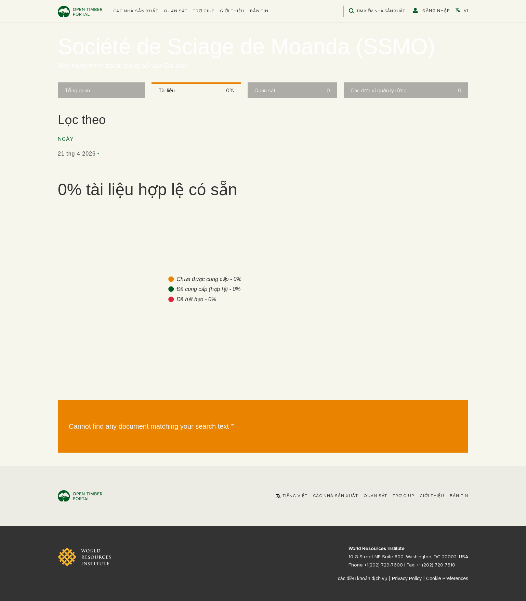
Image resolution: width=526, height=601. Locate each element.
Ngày (66, 139)
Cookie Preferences (447, 578)
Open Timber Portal (80, 11)
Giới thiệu (232, 11)
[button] (135, 11)
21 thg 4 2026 (77, 154)
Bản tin (259, 11)
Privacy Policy (407, 578)
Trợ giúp (203, 11)
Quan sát (175, 11)
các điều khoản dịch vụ (362, 578)
